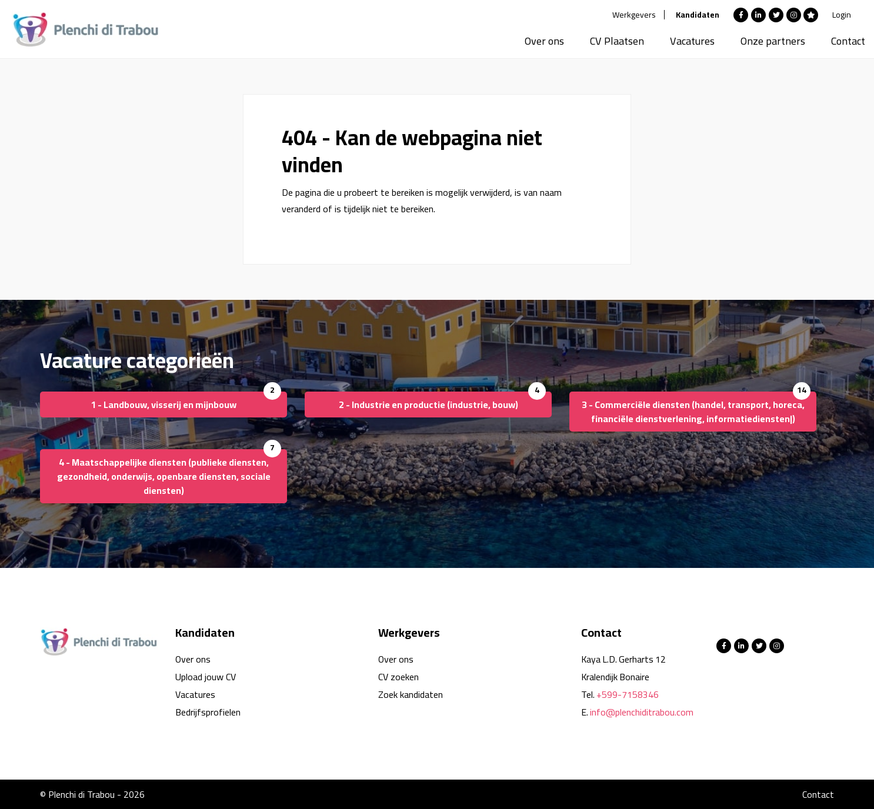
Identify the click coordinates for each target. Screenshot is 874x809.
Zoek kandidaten (410, 694)
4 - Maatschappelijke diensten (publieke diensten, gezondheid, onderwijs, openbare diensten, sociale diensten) (164, 476)
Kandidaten (697, 14)
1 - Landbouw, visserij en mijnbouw (163, 404)
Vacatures (692, 41)
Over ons (544, 41)
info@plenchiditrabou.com (641, 712)
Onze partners (772, 41)
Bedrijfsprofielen (208, 712)
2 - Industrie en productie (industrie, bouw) (428, 404)
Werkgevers (634, 14)
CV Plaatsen (617, 41)
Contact (848, 41)
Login (841, 14)
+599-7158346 (627, 694)
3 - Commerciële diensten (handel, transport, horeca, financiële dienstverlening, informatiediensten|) (693, 411)
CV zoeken (398, 677)
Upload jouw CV (205, 677)
